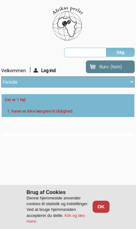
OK (101, 206)
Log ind (45, 70)
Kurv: (111, 66)
